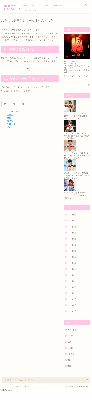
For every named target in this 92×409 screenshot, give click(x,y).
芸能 (9, 127)
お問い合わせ (57, 5)
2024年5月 (71, 239)
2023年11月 (72, 275)
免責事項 (26, 386)
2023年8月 (71, 293)
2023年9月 (71, 287)
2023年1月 (71, 311)
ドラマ (10, 115)
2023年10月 (72, 281)
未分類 (10, 121)
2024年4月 (71, 245)
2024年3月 (71, 251)
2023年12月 (72, 269)
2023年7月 (71, 299)
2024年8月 (71, 221)
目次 (33, 5)
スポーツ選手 (13, 111)
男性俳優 (11, 124)
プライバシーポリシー (31, 10)
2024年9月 (71, 215)
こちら (86, 76)
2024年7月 (71, 227)
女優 (9, 118)
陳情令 (25, 5)
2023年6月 (71, 305)
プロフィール (43, 5)
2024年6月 (71, 233)
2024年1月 (71, 263)
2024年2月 (71, 257)
